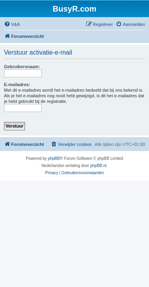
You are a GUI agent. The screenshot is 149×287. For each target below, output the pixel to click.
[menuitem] (12, 24)
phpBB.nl (98, 165)
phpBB (54, 158)
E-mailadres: (17, 84)
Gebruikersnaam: (22, 66)
